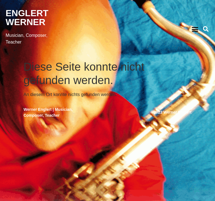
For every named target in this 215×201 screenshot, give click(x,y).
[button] (195, 29)
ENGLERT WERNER (27, 17)
